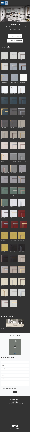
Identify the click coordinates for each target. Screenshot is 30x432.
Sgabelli (15, 421)
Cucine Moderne (15, 408)
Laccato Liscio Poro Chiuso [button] (8, 50)
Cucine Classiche (15, 410)
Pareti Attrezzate (15, 412)
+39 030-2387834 (15, 404)
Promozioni (15, 423)
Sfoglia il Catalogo (15, 36)
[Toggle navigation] (27, 3)
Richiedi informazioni (15, 40)
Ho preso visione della (9, 388)
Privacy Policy (13, 388)
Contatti (15, 414)
